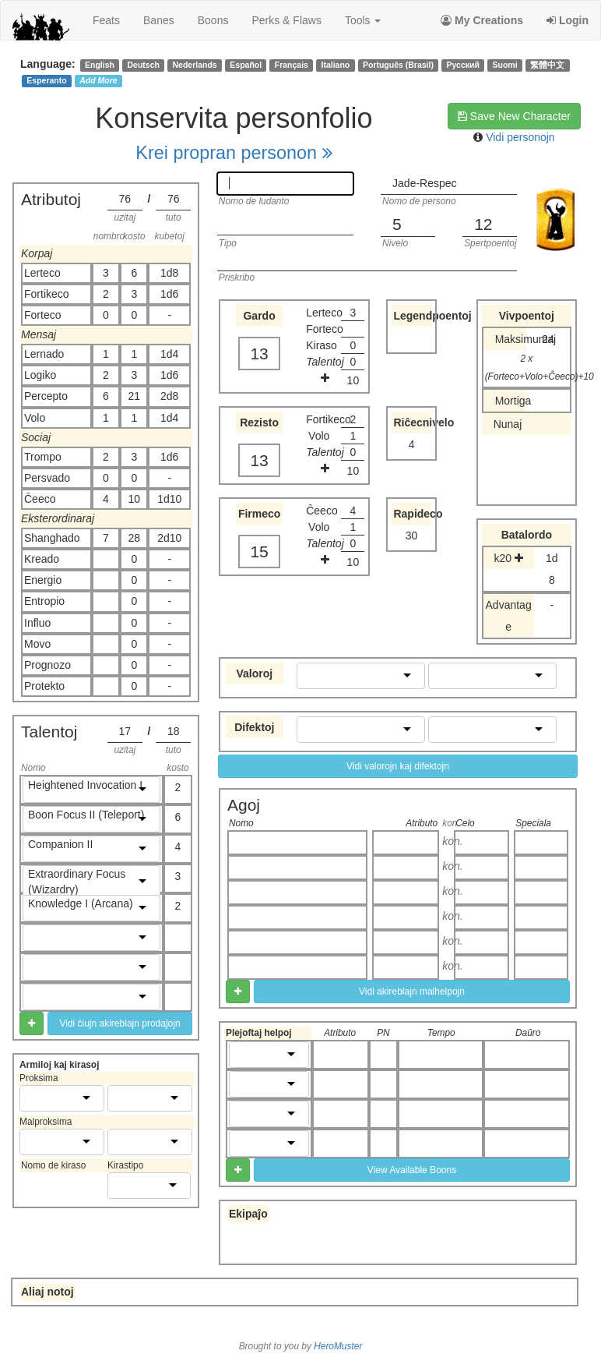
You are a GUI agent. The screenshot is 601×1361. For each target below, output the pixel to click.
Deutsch (143, 64)
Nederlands (195, 64)
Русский (463, 64)
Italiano (336, 64)
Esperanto (46, 80)
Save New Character (514, 116)
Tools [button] (363, 20)
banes (158, 20)
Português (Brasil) (398, 64)
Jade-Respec (424, 183)
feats (106, 20)
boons (213, 20)
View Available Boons (411, 1170)
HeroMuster (338, 1346)
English (99, 64)
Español (246, 64)
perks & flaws (286, 20)
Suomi (505, 64)
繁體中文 (547, 64)
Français (291, 64)
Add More (98, 80)
